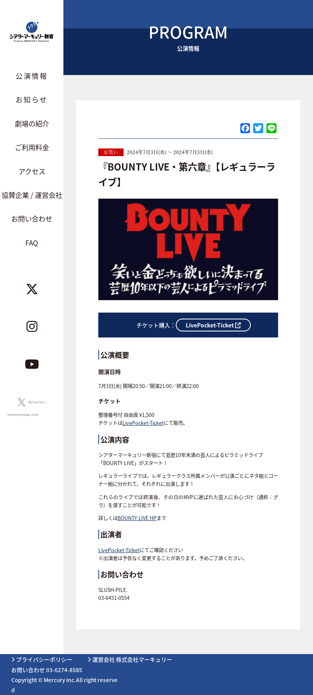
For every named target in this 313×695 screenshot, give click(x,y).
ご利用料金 (32, 147)
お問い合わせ (31, 218)
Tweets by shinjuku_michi (23, 415)
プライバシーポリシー (41, 659)
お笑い (111, 151)
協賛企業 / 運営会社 (32, 195)
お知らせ (32, 99)
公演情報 (32, 76)
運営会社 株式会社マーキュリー (129, 659)
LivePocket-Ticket (143, 423)
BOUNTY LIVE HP (137, 518)
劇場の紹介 (32, 123)
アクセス (31, 171)
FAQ (31, 243)
